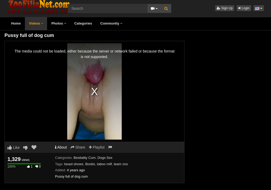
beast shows (73, 164)
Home (16, 23)
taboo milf (104, 164)
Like (13, 147)
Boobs (90, 164)
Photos (58, 23)
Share (78, 147)
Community (111, 23)
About (61, 147)
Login (244, 8)
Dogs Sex (104, 158)
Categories (83, 23)
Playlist (97, 147)
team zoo (121, 164)
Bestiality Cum (85, 158)
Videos (36, 23)
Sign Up (225, 8)
